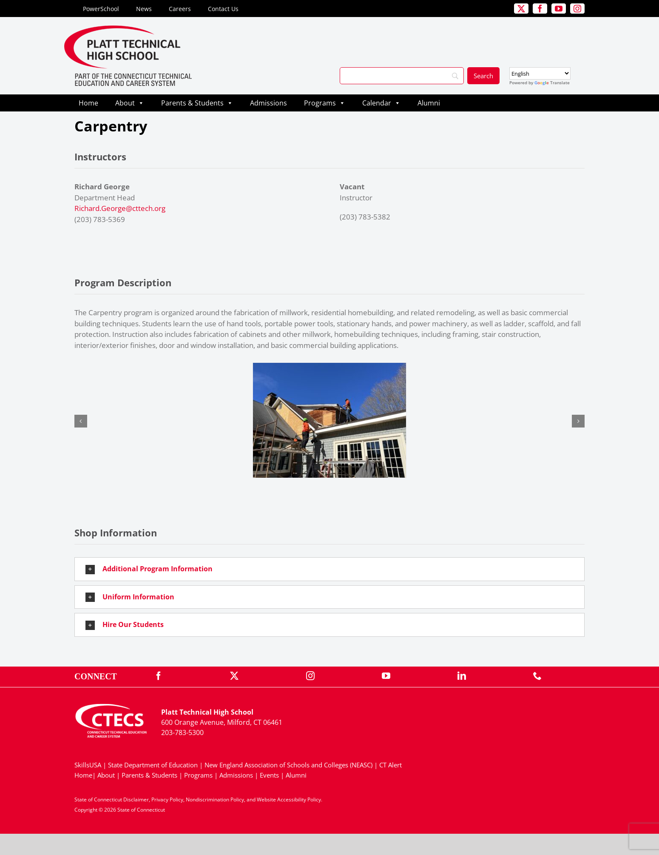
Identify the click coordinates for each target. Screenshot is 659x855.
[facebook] (540, 8)
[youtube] (558, 8)
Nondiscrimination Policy (215, 799)
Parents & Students (197, 102)
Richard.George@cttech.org (119, 208)
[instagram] (577, 8)
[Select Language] (540, 73)
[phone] (537, 676)
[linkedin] (461, 676)
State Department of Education (153, 765)
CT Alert (390, 765)
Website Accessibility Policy (289, 799)
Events (269, 775)
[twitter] (521, 8)
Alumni (429, 103)
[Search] (402, 75)
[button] (80, 421)
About (129, 102)
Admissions (268, 103)
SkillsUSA (88, 765)
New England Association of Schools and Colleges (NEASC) (288, 765)
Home (88, 103)
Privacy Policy (167, 799)
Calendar (381, 102)
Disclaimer (136, 799)
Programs (324, 102)
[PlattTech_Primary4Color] (128, 29)
